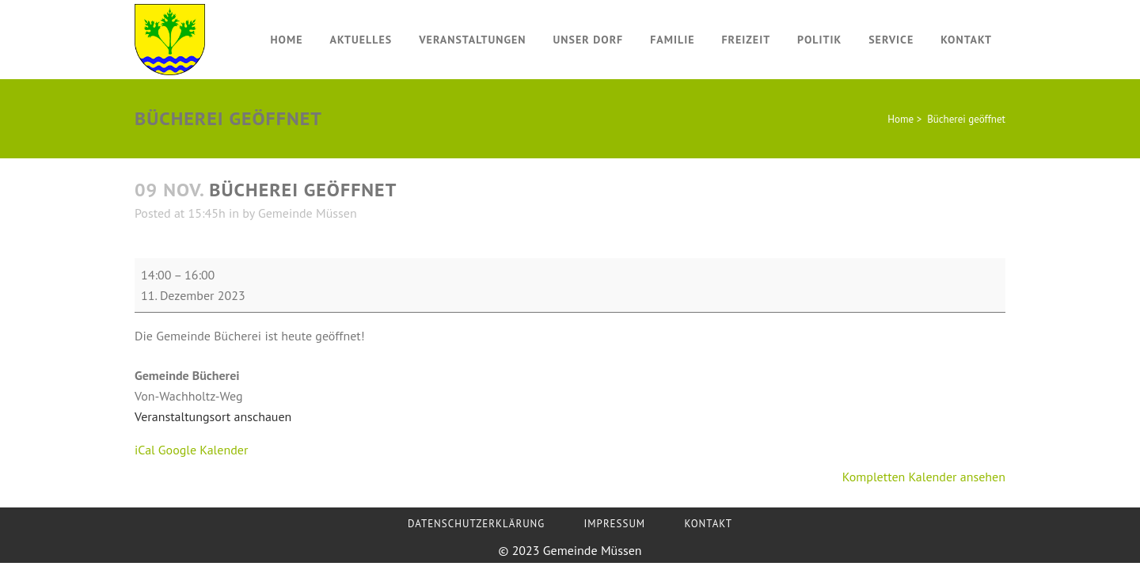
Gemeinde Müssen (307, 213)
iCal (145, 450)
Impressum (615, 523)
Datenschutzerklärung (476, 523)
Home (900, 119)
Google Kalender (203, 450)
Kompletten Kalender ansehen (923, 476)
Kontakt (708, 523)
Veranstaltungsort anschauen (213, 416)
